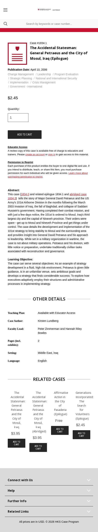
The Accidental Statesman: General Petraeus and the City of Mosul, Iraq (16, 410)
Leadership (44, 74)
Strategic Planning (21, 78)
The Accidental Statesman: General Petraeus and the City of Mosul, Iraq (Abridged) (38, 412)
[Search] (3, 23)
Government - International (26, 86)
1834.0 (25, 194)
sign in (51, 154)
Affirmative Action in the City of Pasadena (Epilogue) (60, 403)
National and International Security (56, 78)
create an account (35, 154)
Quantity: (14, 109)
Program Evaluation (66, 74)
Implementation (19, 82)
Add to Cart (16, 443)
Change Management (21, 74)
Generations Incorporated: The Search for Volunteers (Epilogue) (81, 405)
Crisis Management (44, 82)
